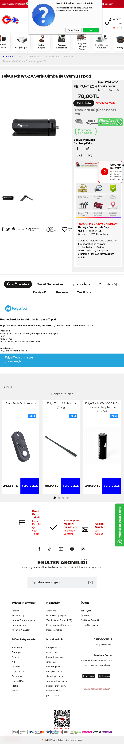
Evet (91, 30)
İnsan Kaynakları (54, 630)
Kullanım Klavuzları (21, 630)
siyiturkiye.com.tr (54, 676)
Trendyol (16, 652)
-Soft (45, 740)
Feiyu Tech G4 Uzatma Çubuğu (61, 405)
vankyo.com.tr (53, 647)
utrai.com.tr (52, 652)
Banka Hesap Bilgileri (56, 615)
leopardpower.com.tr (56, 657)
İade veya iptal (19, 625)
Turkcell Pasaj (19, 681)
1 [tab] (55, 497)
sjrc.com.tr (51, 662)
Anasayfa (51, 610)
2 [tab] (59, 497)
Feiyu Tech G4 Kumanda (20, 403)
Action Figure (41, 42)
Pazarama (17, 676)
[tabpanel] (20, 447)
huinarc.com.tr (53, 690)
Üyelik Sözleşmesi (89, 625)
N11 (13, 662)
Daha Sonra (74, 30)
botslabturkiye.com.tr (56, 686)
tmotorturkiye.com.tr (56, 681)
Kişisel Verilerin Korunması (59, 625)
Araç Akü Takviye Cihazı (81, 42)
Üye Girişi (85, 615)
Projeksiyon (21, 42)
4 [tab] (67, 497)
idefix (15, 686)
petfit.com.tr (52, 695)
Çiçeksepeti (18, 671)
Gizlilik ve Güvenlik (90, 620)
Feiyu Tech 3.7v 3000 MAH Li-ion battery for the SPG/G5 (102, 407)
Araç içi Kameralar (61, 42)
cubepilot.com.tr (54, 671)
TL (115, 19)
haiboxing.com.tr (54, 666)
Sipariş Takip (18, 615)
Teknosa (16, 666)
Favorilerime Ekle (68, 229)
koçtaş (15, 690)
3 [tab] (63, 497)
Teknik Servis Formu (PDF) (59, 620)
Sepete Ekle (30, 485)
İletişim (15, 610)
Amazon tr (17, 657)
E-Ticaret (53, 740)
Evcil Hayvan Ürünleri (101, 42)
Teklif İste (84, 103)
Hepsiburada (18, 647)
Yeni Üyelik (86, 610)
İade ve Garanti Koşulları (24, 620)
